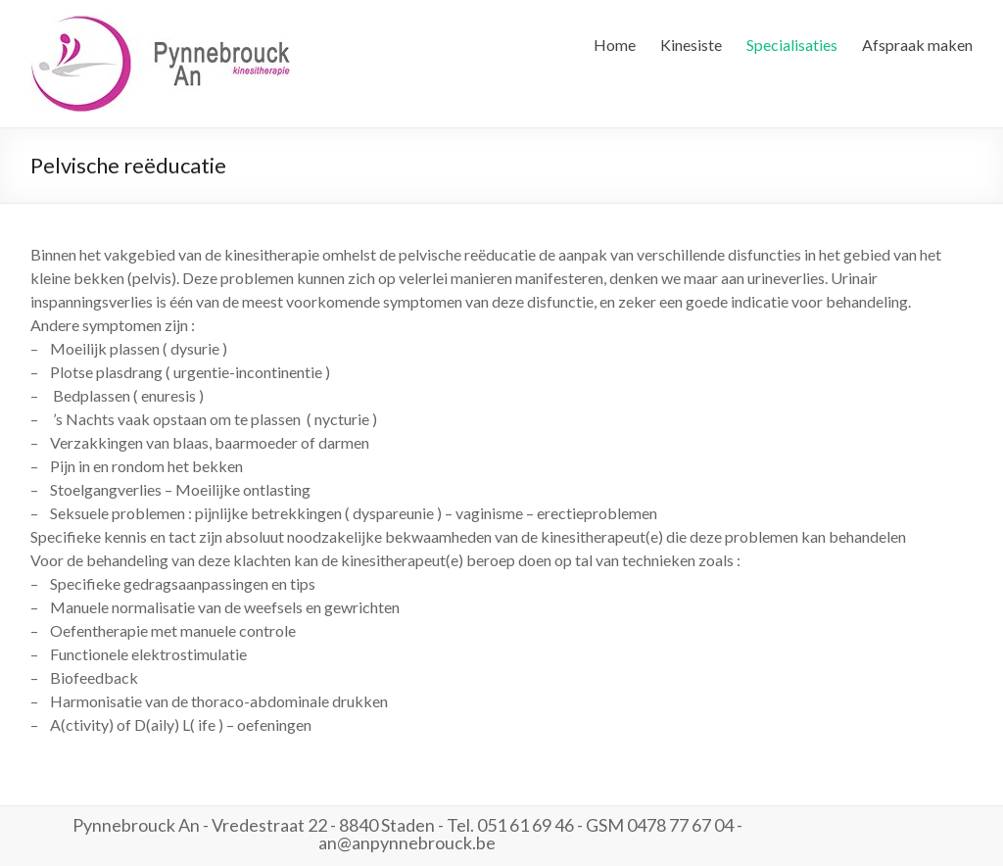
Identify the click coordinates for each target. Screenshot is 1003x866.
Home (615, 44)
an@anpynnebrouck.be (407, 842)
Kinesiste (691, 44)
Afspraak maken (917, 44)
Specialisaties (791, 44)
